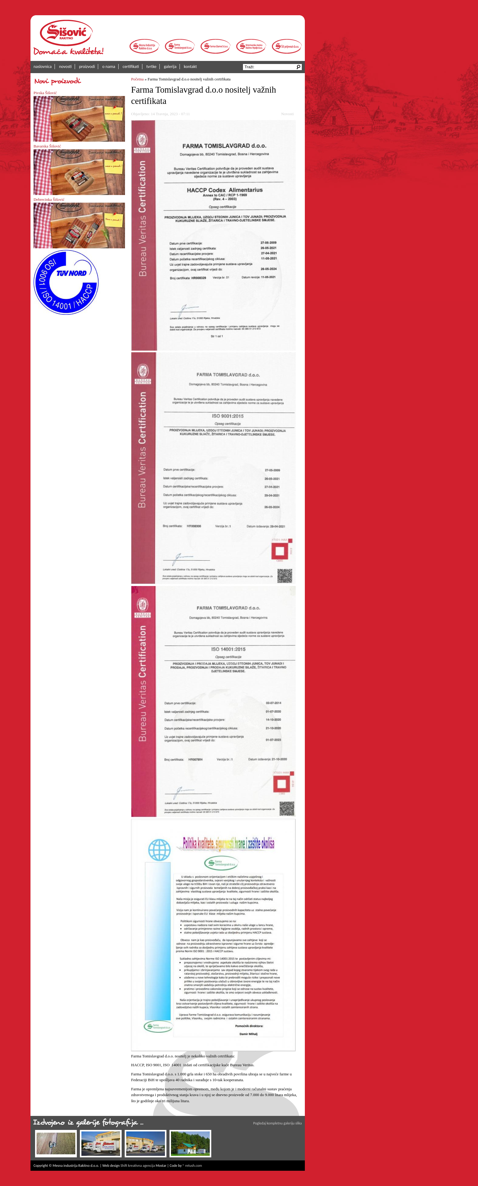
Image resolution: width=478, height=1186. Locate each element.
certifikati (131, 66)
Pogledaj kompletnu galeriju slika (277, 1123)
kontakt (190, 66)
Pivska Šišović (45, 93)
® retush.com (192, 1165)
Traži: (249, 67)
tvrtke (151, 66)
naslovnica (43, 66)
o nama (109, 66)
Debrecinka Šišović (49, 199)
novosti (65, 66)
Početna (137, 79)
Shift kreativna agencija (137, 1165)
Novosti (287, 114)
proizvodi (87, 66)
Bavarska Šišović (47, 146)
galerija (170, 66)
